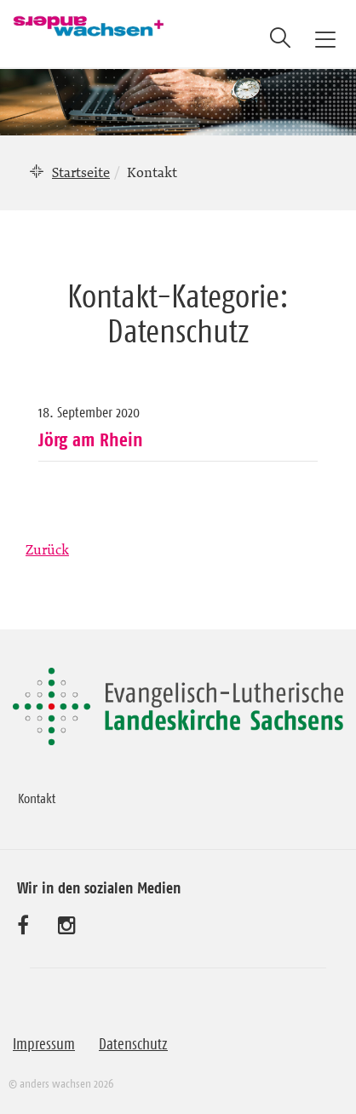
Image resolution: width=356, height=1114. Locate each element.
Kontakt (36, 798)
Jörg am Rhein (90, 439)
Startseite (81, 172)
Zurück (47, 549)
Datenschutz (133, 1044)
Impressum (44, 1044)
